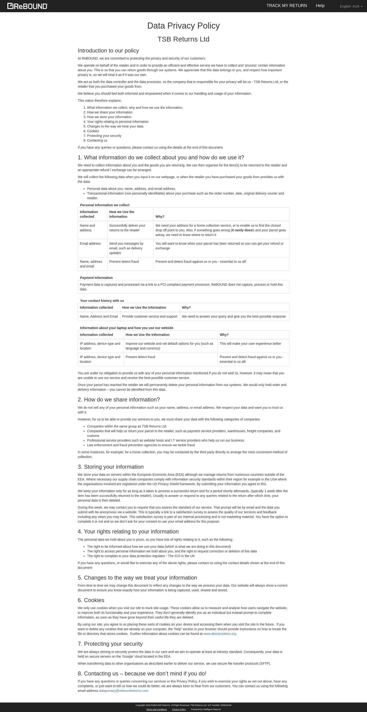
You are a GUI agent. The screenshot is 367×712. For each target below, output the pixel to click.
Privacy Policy (179, 709)
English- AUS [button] (348, 6)
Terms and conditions (156, 709)
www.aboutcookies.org (219, 634)
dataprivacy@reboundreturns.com (123, 691)
